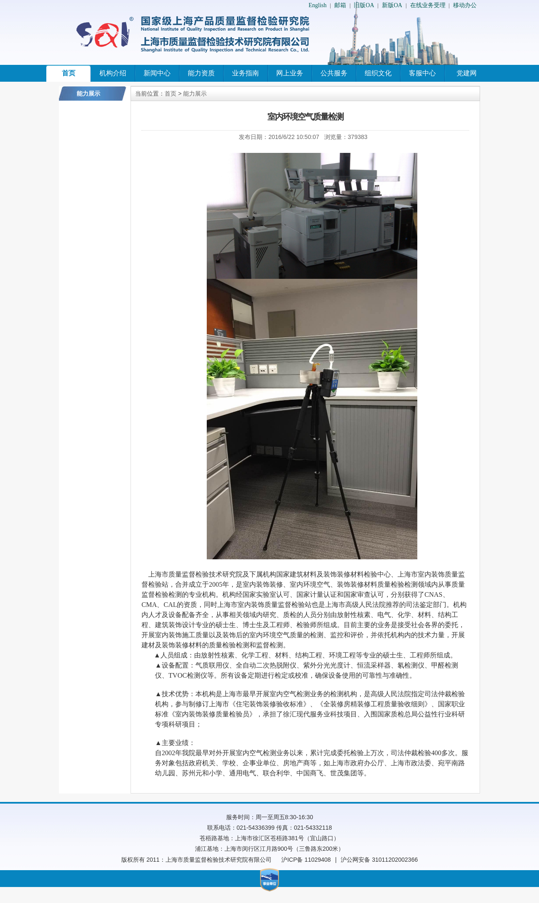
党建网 (466, 73)
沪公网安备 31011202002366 (379, 859)
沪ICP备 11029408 (306, 859)
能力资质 (201, 73)
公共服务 (333, 73)
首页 (68, 73)
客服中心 (422, 73)
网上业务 (289, 73)
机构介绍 (112, 73)
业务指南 (245, 73)
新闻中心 (157, 73)
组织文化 (378, 73)
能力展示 (195, 93)
